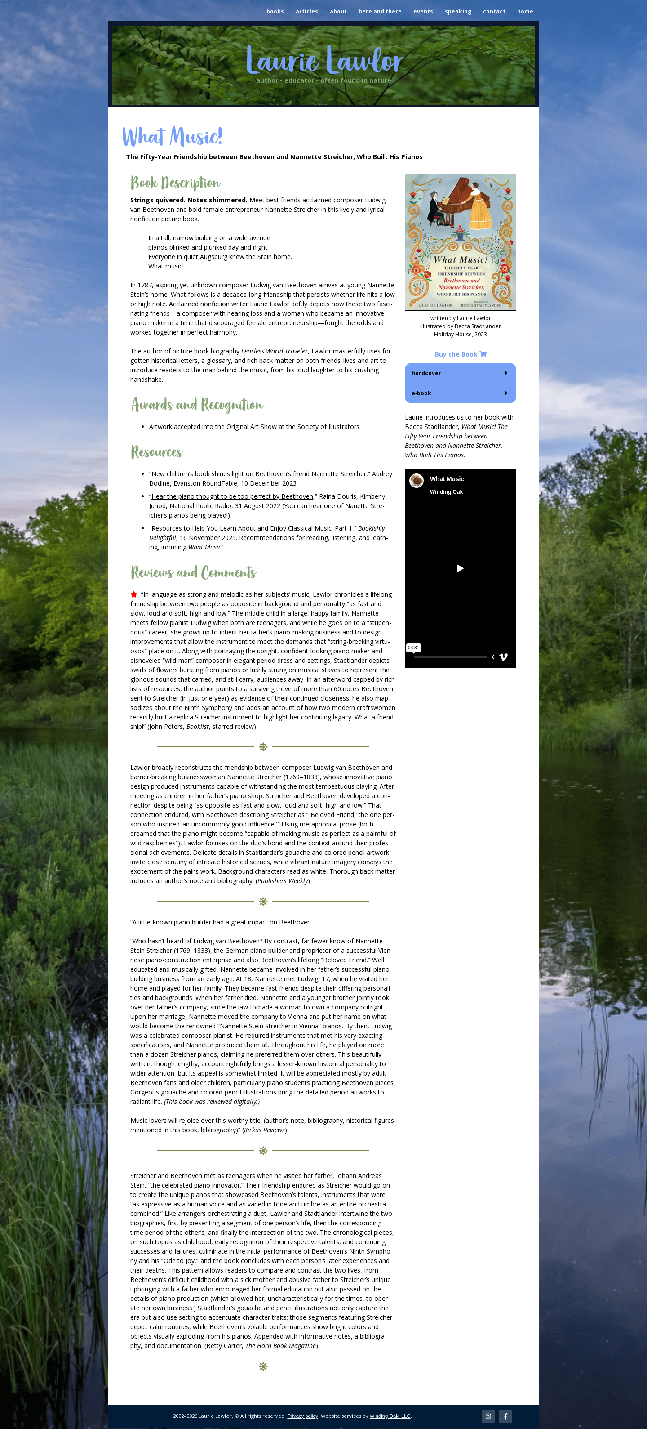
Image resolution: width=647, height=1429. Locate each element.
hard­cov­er (426, 373)
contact (494, 11)
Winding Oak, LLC (390, 1417)
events (423, 11)
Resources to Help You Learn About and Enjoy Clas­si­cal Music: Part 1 (251, 528)
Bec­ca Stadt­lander (478, 326)
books (275, 11)
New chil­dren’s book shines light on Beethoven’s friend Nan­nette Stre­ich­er (258, 473)
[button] (460, 373)
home (525, 11)
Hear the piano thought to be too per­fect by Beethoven (232, 496)
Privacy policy (302, 1417)
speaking (458, 11)
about (338, 11)
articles (307, 11)
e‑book (421, 393)
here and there (380, 11)
